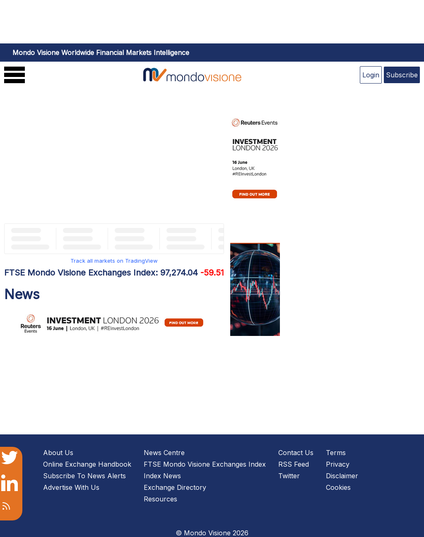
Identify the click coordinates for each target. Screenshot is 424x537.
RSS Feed (293, 464)
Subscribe (402, 75)
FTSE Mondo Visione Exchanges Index (205, 464)
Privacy (337, 464)
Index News (162, 476)
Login (370, 75)
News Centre (164, 452)
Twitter (289, 476)
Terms (336, 452)
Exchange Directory (175, 487)
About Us (58, 452)
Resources (160, 499)
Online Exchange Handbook (87, 464)
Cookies (338, 487)
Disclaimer (342, 476)
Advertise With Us (71, 487)
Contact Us (295, 452)
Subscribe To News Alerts (84, 476)
